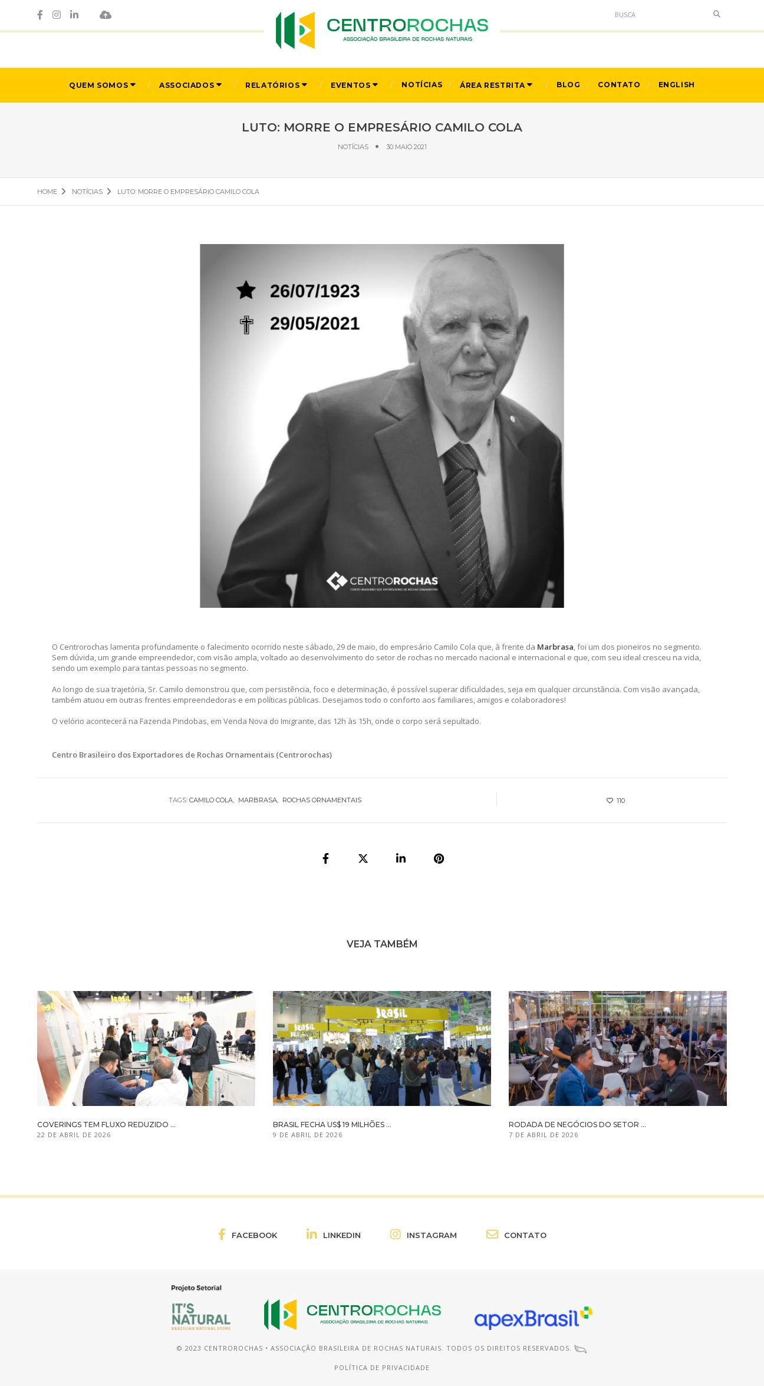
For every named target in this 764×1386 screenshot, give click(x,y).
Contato (619, 84)
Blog (568, 84)
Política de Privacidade (382, 1367)
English (676, 84)
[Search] (658, 14)
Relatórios (272, 84)
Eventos (350, 84)
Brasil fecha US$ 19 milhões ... (332, 1124)
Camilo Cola (211, 800)
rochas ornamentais (321, 800)
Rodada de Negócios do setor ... (577, 1124)
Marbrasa (257, 800)
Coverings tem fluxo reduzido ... (106, 1124)
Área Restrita (492, 84)
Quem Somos (98, 84)
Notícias (421, 84)
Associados (186, 84)
